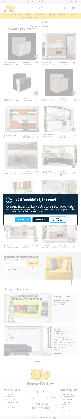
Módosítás (40, 219)
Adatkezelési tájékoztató (36, 211)
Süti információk (58, 219)
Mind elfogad (23, 219)
